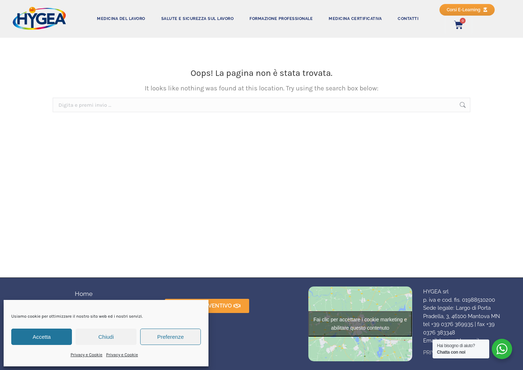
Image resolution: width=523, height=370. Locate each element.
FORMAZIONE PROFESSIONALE (281, 18)
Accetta (42, 337)
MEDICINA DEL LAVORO (121, 18)
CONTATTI (408, 18)
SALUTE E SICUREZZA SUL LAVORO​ (197, 18)
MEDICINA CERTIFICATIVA (355, 18)
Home (84, 293)
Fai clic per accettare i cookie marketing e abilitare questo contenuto (360, 324)
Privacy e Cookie (86, 354)
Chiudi (106, 337)
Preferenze (170, 337)
